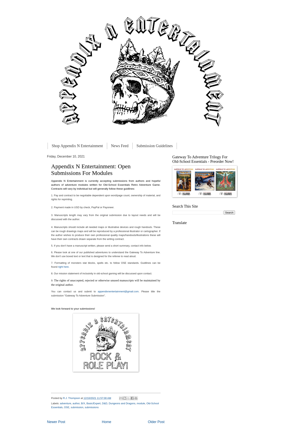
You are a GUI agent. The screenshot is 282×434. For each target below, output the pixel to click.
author (76, 403)
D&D (104, 403)
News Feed (119, 146)
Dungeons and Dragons (122, 403)
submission (77, 407)
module (141, 403)
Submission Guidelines (154, 146)
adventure (65, 403)
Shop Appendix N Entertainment (77, 146)
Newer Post (56, 422)
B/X (83, 403)
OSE (66, 407)
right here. (64, 266)
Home (106, 422)
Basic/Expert (93, 403)
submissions (92, 407)
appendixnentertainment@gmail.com (118, 291)
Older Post (156, 422)
